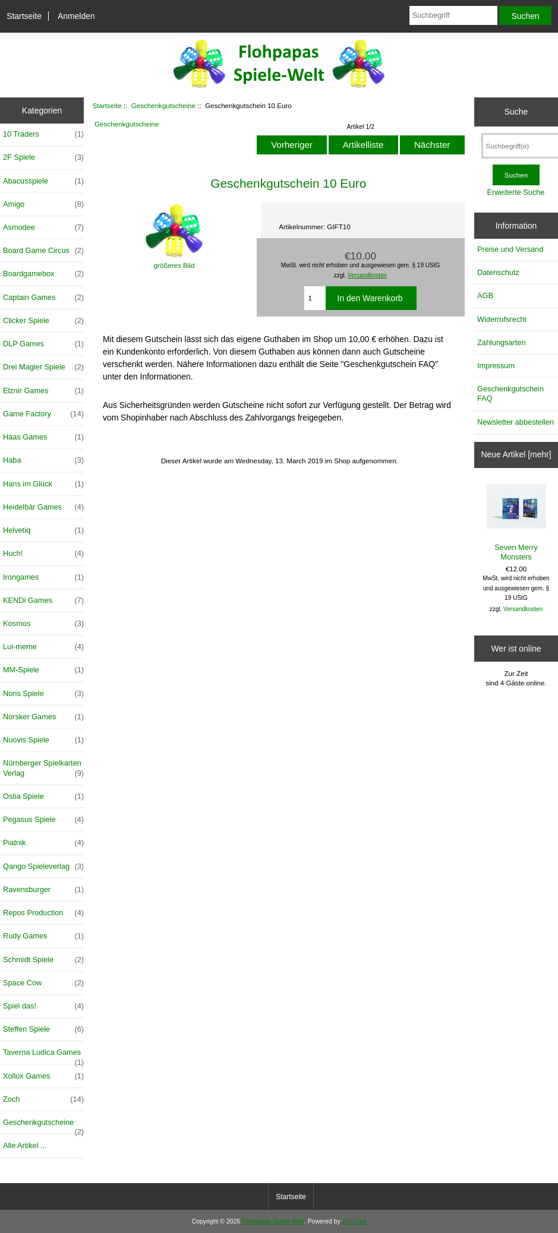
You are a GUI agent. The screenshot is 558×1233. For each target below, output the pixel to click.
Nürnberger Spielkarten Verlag (43, 767)
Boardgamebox (43, 274)
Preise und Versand (510, 249)
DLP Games (43, 344)
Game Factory (43, 414)
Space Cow (43, 983)
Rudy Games (43, 936)
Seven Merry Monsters (516, 522)
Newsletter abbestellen (515, 422)
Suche (516, 111)
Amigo (43, 204)
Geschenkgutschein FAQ (510, 393)
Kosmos (43, 623)
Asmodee (43, 227)
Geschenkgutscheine (163, 105)
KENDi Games (43, 600)
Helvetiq (43, 530)
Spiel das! (43, 1006)
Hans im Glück (43, 484)
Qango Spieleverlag (43, 866)
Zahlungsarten (501, 342)
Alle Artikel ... (25, 1145)
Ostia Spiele (43, 796)
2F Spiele (43, 157)
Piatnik (43, 843)
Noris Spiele (43, 693)
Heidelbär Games (43, 507)
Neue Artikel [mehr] (516, 454)
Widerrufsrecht (502, 319)
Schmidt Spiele (43, 960)
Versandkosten (367, 275)
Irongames (43, 577)
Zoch (43, 1099)
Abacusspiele (43, 181)
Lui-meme (43, 647)
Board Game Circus (43, 250)
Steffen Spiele (43, 1029)
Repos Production (43, 913)
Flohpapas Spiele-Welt (273, 1221)
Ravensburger (43, 889)
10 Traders (43, 134)
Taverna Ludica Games (43, 1055)
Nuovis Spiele (43, 740)
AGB (485, 295)
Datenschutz (498, 272)
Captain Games (43, 297)
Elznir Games (43, 391)
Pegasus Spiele (43, 819)
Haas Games (43, 437)
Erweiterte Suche (515, 192)
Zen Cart (354, 1221)
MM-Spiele (43, 670)
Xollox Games (43, 1076)
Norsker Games (43, 717)
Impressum (496, 365)
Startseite (24, 16)
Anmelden (76, 16)
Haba (43, 460)
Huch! (43, 553)
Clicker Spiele (43, 320)
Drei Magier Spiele (43, 367)
